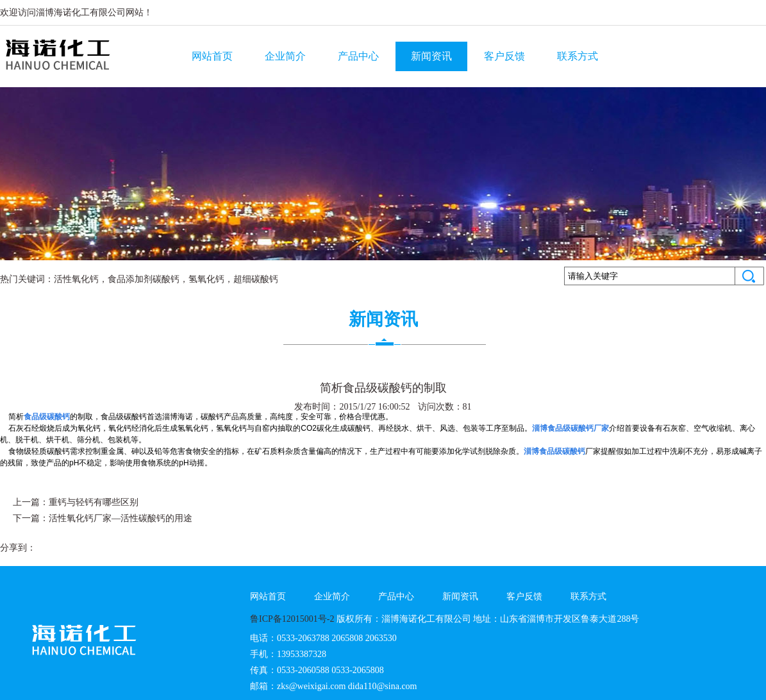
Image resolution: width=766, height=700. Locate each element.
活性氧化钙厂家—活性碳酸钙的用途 (120, 518)
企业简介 (285, 56)
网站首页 (212, 56)
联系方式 (577, 56)
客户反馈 (504, 56)
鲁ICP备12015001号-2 (292, 619)
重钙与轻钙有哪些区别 (93, 502)
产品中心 (358, 56)
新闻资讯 (431, 56)
